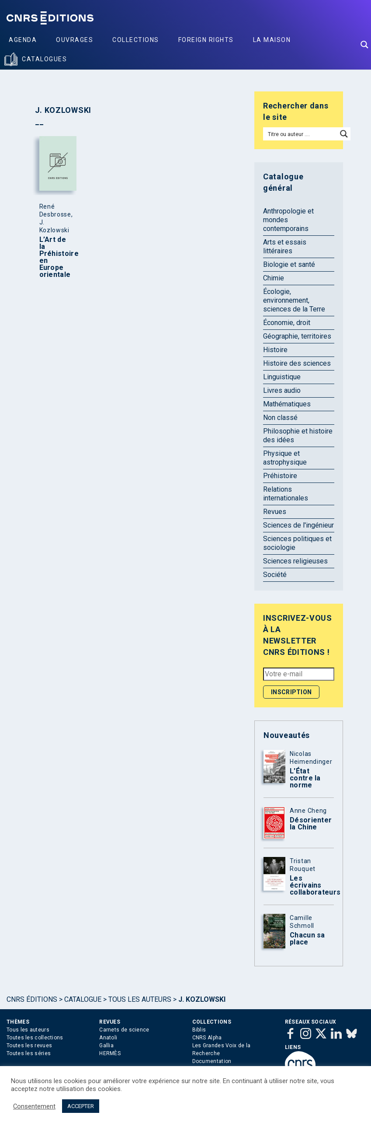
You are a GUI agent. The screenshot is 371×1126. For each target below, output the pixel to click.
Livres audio (282, 390)
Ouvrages (74, 39)
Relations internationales (285, 493)
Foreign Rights (206, 39)
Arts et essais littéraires (284, 246)
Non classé (280, 417)
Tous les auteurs (139, 999)
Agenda (23, 39)
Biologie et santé (289, 264)
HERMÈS (110, 1053)
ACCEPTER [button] (80, 1106)
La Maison (272, 39)
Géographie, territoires (297, 336)
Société (275, 574)
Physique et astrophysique (285, 457)
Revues (274, 511)
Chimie (273, 278)
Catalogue (82, 999)
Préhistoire (280, 476)
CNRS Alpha (207, 1038)
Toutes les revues (29, 1045)
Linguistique (282, 377)
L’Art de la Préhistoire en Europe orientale (56, 257)
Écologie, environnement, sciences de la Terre (294, 300)
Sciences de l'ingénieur (298, 525)
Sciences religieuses (295, 561)
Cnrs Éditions (32, 999)
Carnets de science (124, 1030)
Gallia (106, 1045)
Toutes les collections (35, 1038)
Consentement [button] (34, 1106)
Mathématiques (287, 404)
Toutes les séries (29, 1053)
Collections (135, 39)
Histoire (275, 350)
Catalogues (44, 59)
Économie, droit (286, 322)
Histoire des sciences (297, 363)
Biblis (199, 1030)
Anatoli (108, 1038)
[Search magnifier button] (364, 44)
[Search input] (300, 134)
